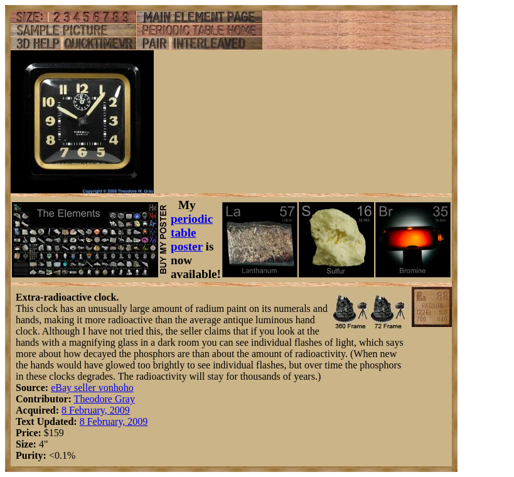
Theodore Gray (104, 399)
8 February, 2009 (96, 410)
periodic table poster (192, 232)
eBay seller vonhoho (92, 387)
